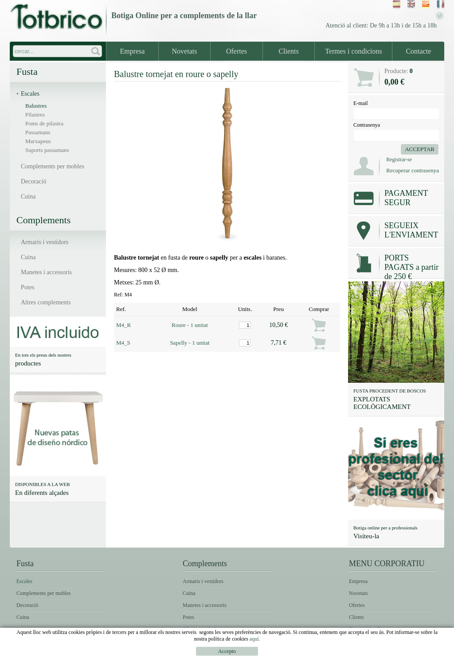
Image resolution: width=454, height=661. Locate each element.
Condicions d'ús (350, 654)
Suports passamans (47, 150)
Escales (30, 93)
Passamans (37, 132)
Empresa (132, 51)
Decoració (34, 181)
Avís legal (302, 654)
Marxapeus (38, 141)
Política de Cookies (412, 654)
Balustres (36, 105)
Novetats (184, 51)
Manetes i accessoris (46, 272)
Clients (288, 51)
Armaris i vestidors (44, 242)
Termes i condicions (353, 51)
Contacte (418, 51)
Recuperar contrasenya (412, 170)
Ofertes (236, 51)
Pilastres (35, 114)
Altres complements (45, 302)
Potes (27, 287)
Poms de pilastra (44, 123)
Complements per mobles (52, 166)
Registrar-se (399, 159)
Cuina (28, 196)
